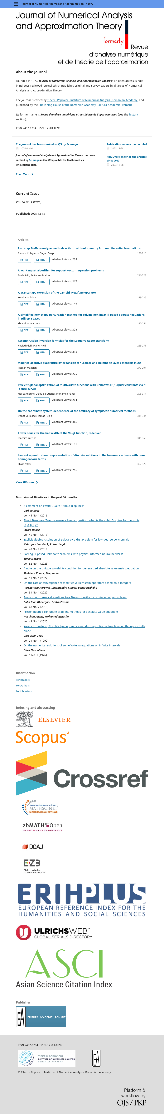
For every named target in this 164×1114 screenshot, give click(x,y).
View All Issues (25, 482)
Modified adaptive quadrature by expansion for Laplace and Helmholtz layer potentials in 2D (79, 363)
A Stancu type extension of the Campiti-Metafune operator (57, 292)
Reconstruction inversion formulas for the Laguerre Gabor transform (63, 340)
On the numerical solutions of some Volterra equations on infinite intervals (72, 645)
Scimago (34, 160)
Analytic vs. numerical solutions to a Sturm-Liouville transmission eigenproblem (75, 597)
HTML (43, 260)
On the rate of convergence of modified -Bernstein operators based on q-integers (77, 583)
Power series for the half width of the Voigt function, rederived (59, 433)
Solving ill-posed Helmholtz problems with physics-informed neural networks (73, 554)
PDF (25, 260)
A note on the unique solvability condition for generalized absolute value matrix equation (81, 568)
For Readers (23, 679)
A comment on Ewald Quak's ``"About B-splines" (54, 506)
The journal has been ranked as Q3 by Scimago (47, 144)
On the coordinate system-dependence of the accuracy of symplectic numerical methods (77, 411)
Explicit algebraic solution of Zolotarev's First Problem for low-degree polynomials (76, 539)
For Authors (23, 685)
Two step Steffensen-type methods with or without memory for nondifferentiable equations (79, 248)
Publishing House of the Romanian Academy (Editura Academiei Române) (86, 105)
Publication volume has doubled (127, 144)
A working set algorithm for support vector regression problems (61, 270)
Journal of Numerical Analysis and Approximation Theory (57, 3)
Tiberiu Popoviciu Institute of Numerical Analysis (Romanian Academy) (92, 100)
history (133, 114)
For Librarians (24, 691)
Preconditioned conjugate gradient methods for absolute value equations (71, 611)
